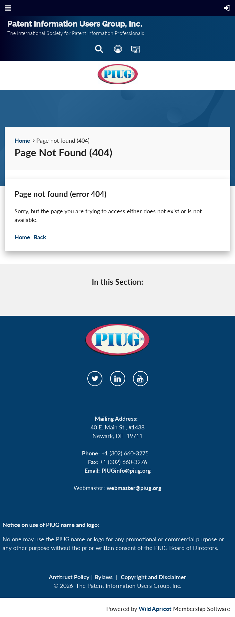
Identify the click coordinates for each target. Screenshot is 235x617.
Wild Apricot (155, 608)
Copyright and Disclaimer (153, 576)
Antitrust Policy (69, 576)
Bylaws (103, 576)
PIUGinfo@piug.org (126, 470)
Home (22, 140)
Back (39, 237)
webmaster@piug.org (134, 487)
